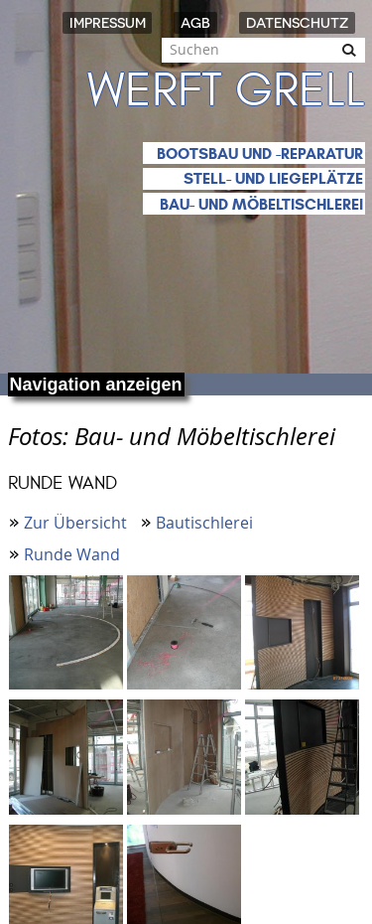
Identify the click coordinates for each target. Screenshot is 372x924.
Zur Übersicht (75, 523)
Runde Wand (72, 554)
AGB (195, 23)
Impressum (107, 23)
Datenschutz (297, 23)
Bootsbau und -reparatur (260, 153)
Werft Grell (226, 90)
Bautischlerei (204, 523)
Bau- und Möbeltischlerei (261, 204)
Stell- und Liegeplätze (273, 178)
